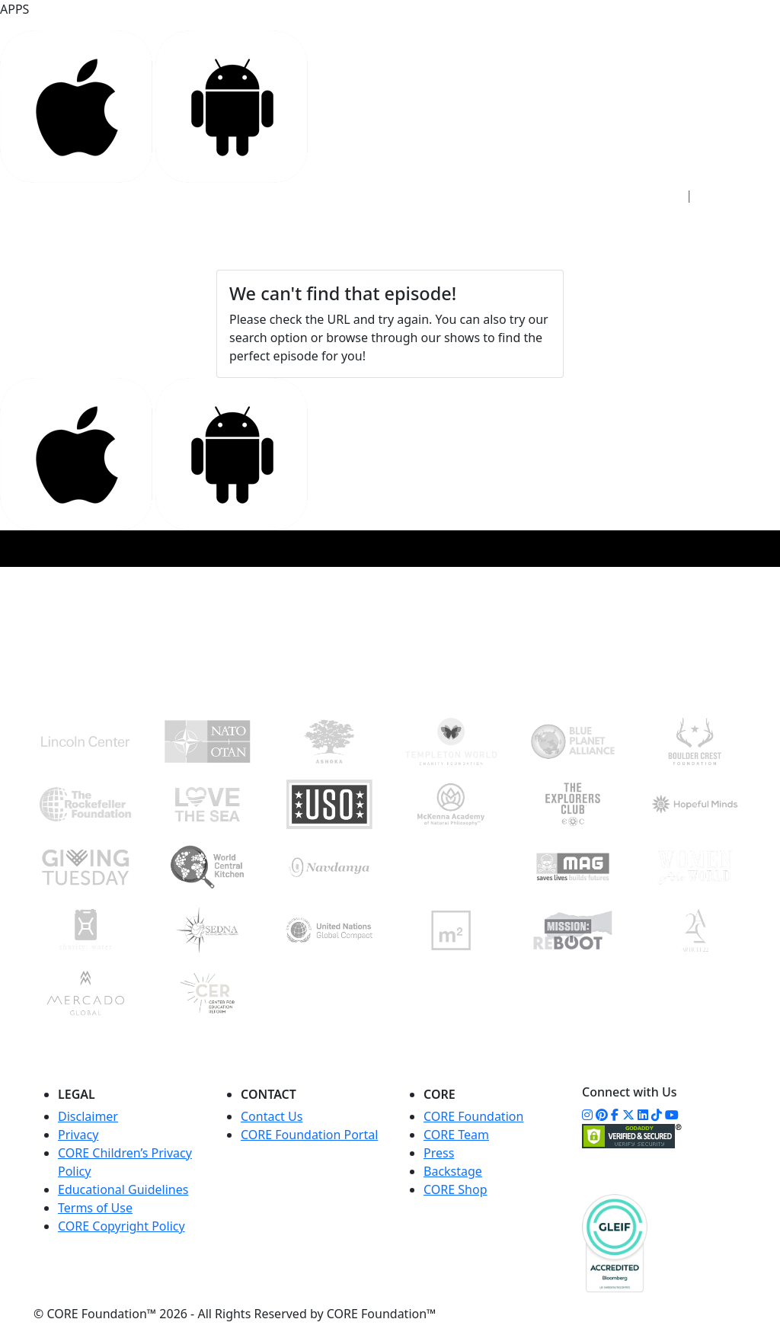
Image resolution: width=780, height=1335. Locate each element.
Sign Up (727, 195)
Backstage (453, 1171)
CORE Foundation (473, 1116)
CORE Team (456, 1134)
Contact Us (271, 1116)
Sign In (653, 195)
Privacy (78, 1134)
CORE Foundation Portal (309, 1134)
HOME (157, 228)
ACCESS (215, 228)
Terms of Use (95, 1207)
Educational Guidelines (123, 1189)
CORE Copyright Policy (121, 1226)
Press (439, 1153)
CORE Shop (456, 1189)
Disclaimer (88, 1116)
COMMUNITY (510, 228)
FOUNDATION (414, 228)
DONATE (690, 234)
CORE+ (337, 228)
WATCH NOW (593, 238)
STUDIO (277, 228)
